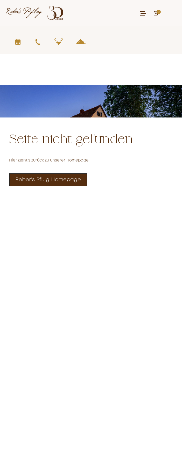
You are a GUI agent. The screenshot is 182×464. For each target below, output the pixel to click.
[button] (142, 13)
